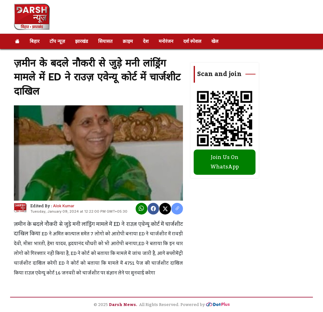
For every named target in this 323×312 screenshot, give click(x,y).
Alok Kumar (63, 205)
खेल (214, 41)
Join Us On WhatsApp (224, 162)
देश (146, 41)
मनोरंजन (166, 41)
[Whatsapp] (141, 209)
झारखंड (81, 41)
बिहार (34, 41)
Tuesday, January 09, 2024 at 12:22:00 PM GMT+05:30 (78, 211)
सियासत (105, 41)
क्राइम (128, 41)
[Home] (17, 41)
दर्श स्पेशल (192, 41)
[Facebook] (153, 209)
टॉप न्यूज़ (57, 41)
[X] (165, 209)
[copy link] (177, 209)
